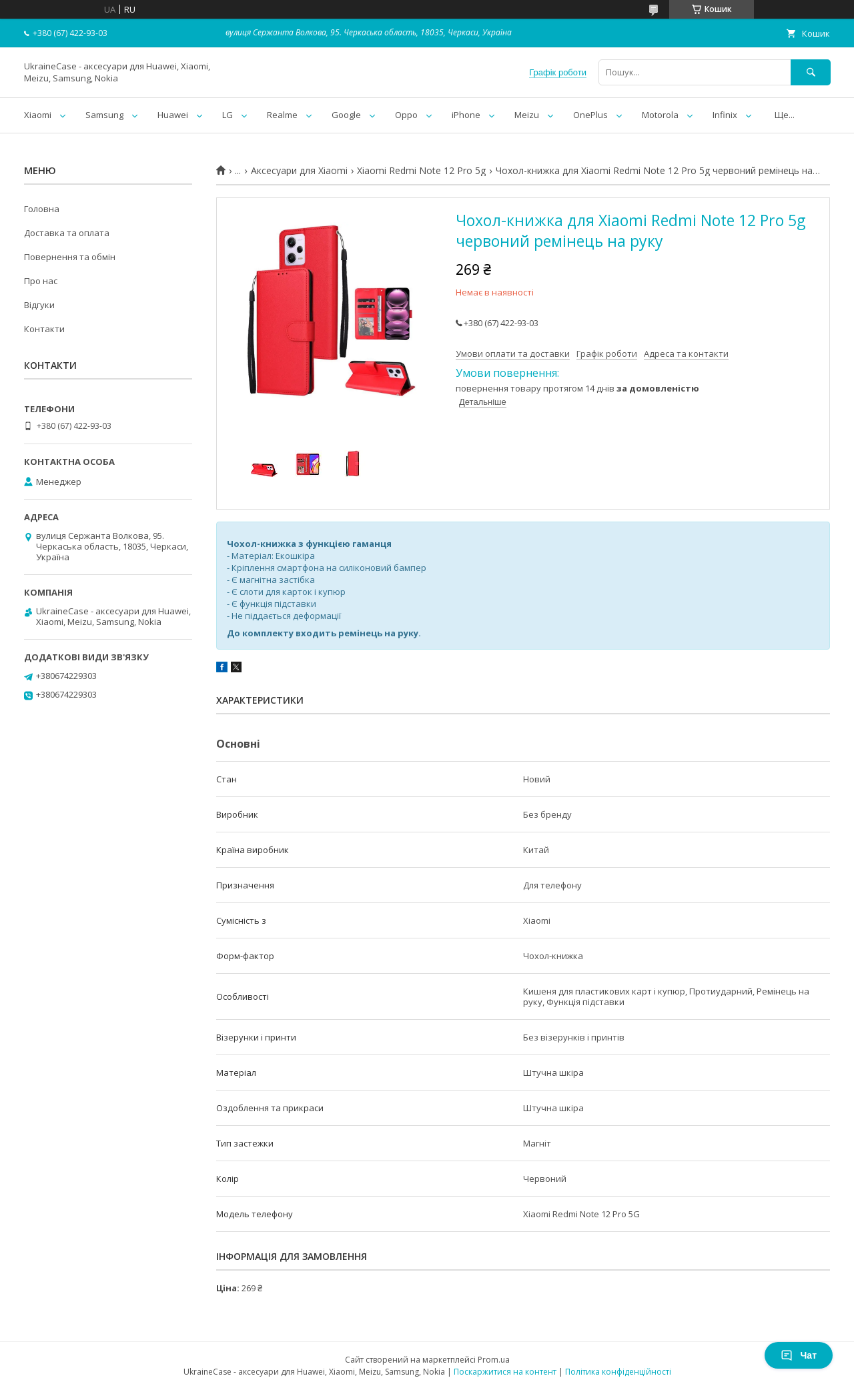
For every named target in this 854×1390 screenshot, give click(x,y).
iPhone (466, 115)
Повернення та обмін (69, 257)
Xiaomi (37, 115)
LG (227, 115)
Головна (41, 209)
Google (346, 115)
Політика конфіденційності (618, 1371)
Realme (282, 115)
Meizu (526, 115)
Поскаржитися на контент (505, 1371)
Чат (799, 1355)
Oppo (406, 115)
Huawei (172, 115)
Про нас (40, 281)
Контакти (44, 329)
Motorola (660, 115)
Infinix (725, 115)
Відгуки (39, 305)
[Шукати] (811, 72)
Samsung (104, 115)
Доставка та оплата (66, 233)
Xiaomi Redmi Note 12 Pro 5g (421, 170)
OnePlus (590, 115)
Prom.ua (494, 1359)
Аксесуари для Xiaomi (299, 170)
